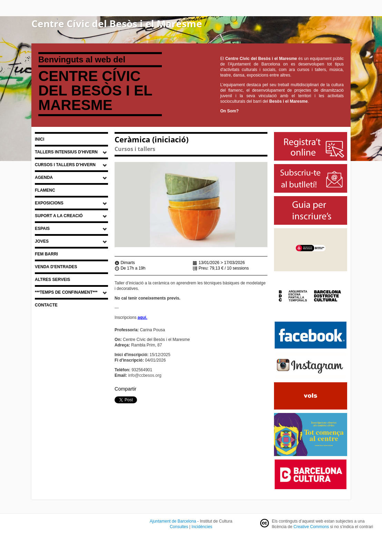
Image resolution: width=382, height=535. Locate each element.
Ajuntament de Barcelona (173, 521)
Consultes (179, 526)
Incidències (202, 526)
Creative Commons (311, 526)
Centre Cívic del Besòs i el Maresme (116, 23)
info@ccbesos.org (144, 375)
